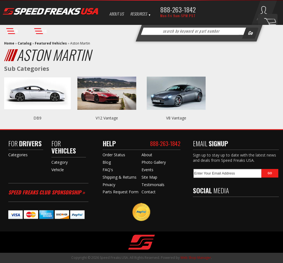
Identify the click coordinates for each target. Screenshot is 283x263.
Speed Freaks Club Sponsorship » (46, 192)
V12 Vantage (107, 118)
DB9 (37, 118)
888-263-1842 (178, 9)
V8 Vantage (176, 118)
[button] (199, 31)
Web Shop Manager (195, 257)
